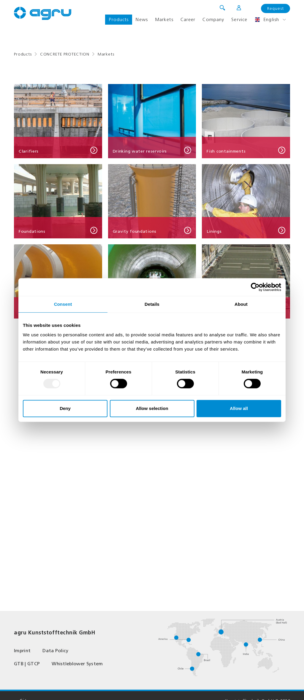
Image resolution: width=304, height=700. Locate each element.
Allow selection (152, 408)
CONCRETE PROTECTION (64, 54)
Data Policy (55, 650)
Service (239, 19)
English (266, 20)
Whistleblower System (77, 663)
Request (275, 8)
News (142, 19)
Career (188, 19)
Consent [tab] (63, 304)
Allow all (239, 408)
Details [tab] (152, 304)
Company (213, 19)
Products (119, 19)
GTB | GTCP (27, 663)
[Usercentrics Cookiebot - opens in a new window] (255, 287)
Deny (65, 408)
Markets (164, 19)
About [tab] (241, 304)
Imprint (22, 650)
